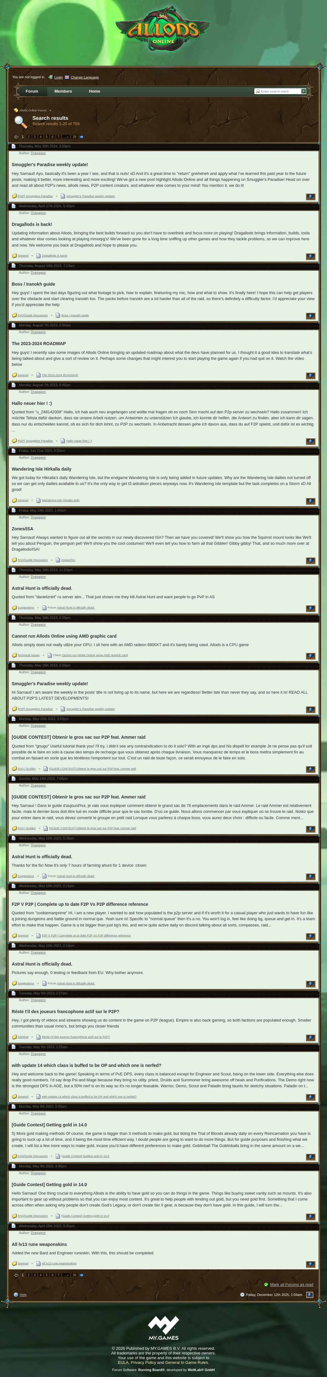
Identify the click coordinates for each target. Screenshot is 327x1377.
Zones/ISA (23, 528)
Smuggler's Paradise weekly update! (50, 164)
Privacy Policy (143, 1362)
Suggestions (26, 607)
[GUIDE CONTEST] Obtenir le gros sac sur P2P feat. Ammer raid (79, 737)
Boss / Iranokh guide (33, 284)
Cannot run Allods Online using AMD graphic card (64, 636)
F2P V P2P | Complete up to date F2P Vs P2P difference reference (80, 904)
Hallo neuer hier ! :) (32, 403)
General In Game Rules (186, 1362)
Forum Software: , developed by (163, 1370)
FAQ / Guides (27, 768)
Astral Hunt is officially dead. (42, 588)
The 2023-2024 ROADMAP (39, 343)
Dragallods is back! (32, 224)
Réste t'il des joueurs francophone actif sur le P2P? (66, 1011)
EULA (123, 1362)
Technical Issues (28, 655)
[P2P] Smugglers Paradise (35, 196)
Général (23, 1036)
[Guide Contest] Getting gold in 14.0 (49, 1124)
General (23, 255)
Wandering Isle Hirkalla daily (41, 469)
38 (74, 137)
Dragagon (38, 153)
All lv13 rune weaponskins (39, 1244)
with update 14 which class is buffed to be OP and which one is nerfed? (87, 1065)
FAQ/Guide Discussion (33, 315)
